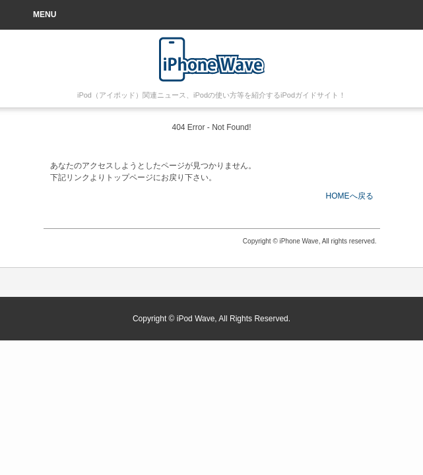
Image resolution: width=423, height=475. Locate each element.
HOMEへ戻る (350, 196)
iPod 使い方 (212, 59)
